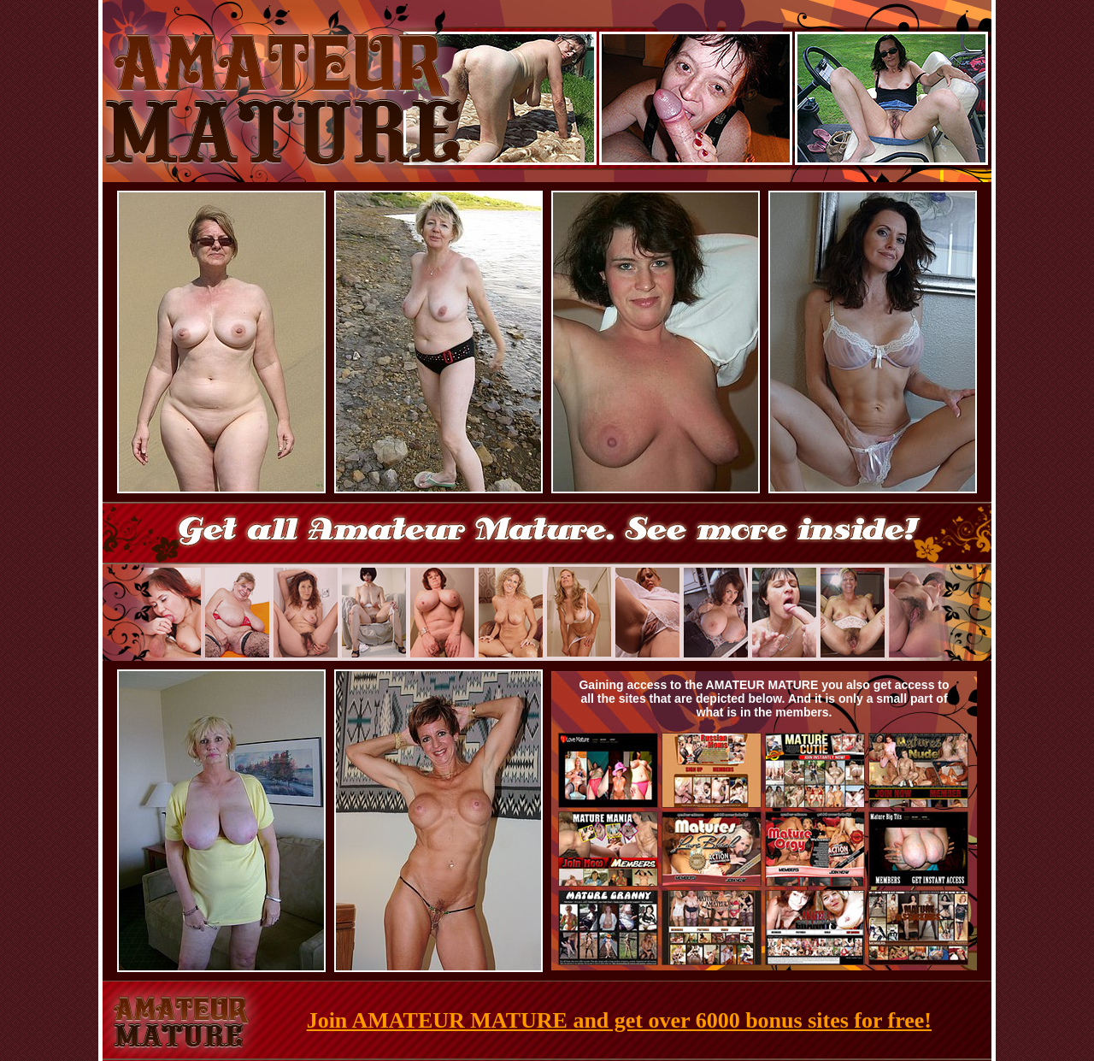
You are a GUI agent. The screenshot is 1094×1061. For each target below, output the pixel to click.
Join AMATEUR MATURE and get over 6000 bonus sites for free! (619, 1020)
